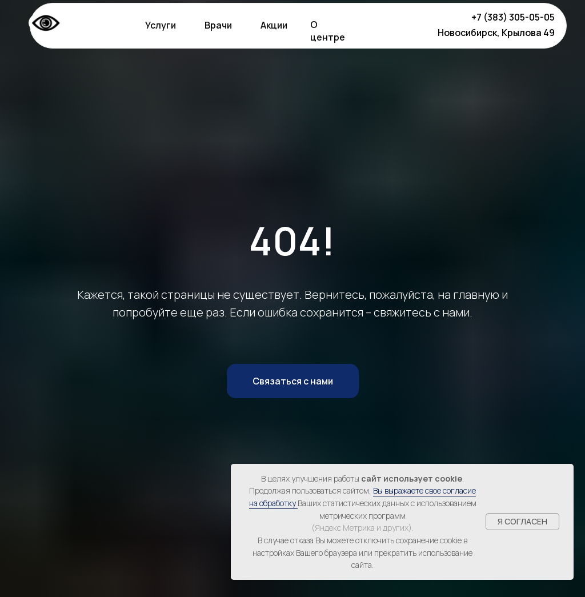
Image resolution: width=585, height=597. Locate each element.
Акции (274, 25)
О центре (327, 30)
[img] (398, 24)
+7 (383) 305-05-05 (513, 17)
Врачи (218, 25)
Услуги (160, 25)
